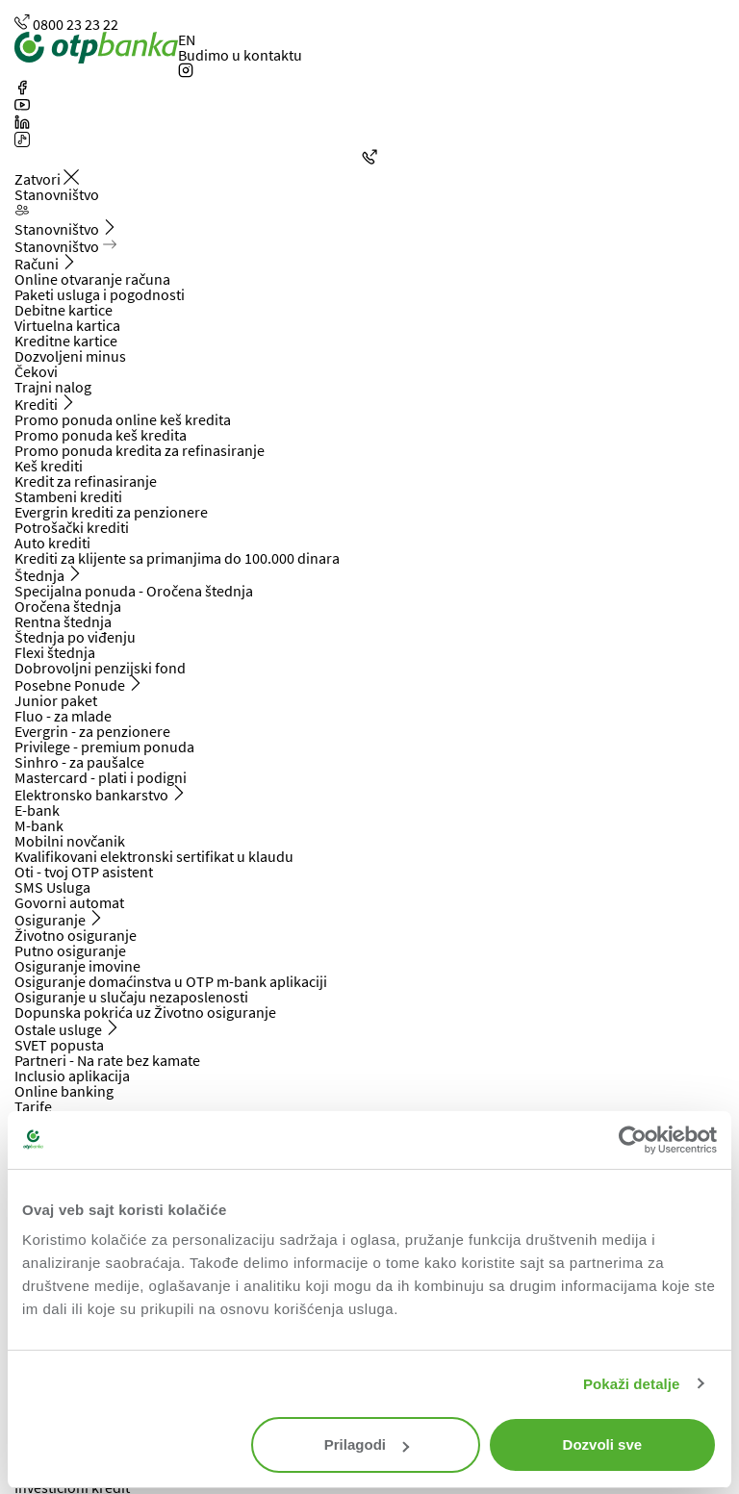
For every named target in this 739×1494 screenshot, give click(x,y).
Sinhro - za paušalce (79, 762)
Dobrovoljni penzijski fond (100, 667)
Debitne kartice (63, 309)
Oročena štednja (67, 606)
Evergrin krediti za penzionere (111, 511)
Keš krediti (48, 465)
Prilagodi (366, 1444)
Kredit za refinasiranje (85, 481)
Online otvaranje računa (92, 279)
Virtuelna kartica (67, 325)
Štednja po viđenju (75, 636)
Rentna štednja (63, 621)
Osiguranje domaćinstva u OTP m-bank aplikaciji (170, 981)
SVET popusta (59, 1044)
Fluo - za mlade (63, 715)
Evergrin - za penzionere (92, 731)
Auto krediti (52, 542)
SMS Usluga (52, 887)
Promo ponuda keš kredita (100, 434)
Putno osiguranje (70, 950)
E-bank (37, 810)
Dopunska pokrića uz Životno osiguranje (145, 1012)
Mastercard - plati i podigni (100, 777)
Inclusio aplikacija (72, 1075)
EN (186, 39)
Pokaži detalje (631, 1384)
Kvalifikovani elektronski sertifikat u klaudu (153, 856)
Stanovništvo (56, 194)
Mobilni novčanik (69, 840)
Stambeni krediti (68, 496)
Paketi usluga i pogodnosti (99, 294)
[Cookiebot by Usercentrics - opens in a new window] (632, 1140)
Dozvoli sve (603, 1444)
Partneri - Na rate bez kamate (107, 1060)
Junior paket (55, 700)
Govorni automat (69, 902)
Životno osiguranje (75, 935)
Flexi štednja (54, 652)
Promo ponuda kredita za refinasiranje (139, 450)
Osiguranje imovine (77, 965)
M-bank (39, 825)
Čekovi (36, 371)
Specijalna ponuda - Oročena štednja (133, 590)
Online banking (64, 1091)
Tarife (33, 1106)
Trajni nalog (52, 386)
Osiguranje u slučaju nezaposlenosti (131, 996)
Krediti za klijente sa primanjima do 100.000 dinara (177, 558)
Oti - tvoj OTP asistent (83, 871)
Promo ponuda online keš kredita (122, 419)
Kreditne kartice (65, 340)
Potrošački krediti (71, 527)
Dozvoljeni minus (70, 356)
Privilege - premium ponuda (104, 746)
